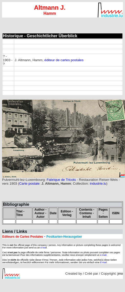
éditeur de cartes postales (64, 60)
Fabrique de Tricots (61, 180)
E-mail (103, 262)
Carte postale (29, 183)
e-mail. (43, 247)
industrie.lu (98, 183)
